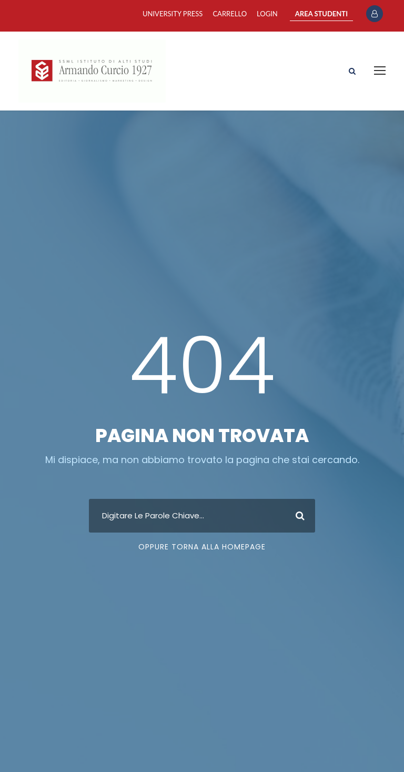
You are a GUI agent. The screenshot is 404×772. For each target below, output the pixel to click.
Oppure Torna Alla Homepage (202, 547)
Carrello (230, 13)
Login (267, 13)
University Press (173, 13)
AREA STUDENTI (321, 13)
